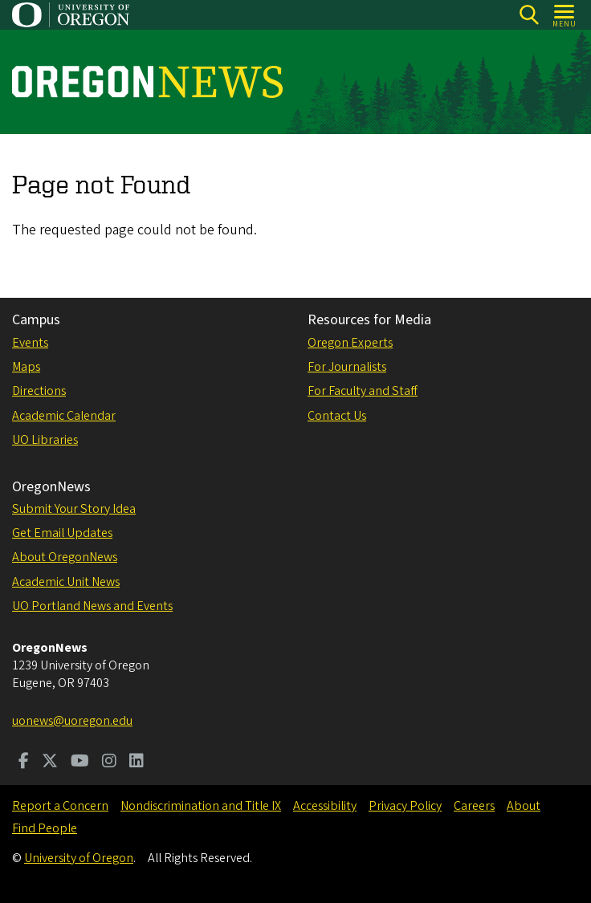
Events (30, 343)
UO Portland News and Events (92, 606)
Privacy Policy (405, 806)
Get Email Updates (62, 533)
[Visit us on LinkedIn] (136, 762)
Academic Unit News (66, 582)
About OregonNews (64, 557)
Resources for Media (369, 320)
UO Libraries (45, 440)
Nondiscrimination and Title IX (200, 806)
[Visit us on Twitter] (49, 762)
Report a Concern (60, 806)
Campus (36, 320)
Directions (39, 391)
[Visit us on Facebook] (23, 762)
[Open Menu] (565, 15)
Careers (474, 806)
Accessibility (325, 806)
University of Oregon (78, 858)
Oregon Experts (350, 343)
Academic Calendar (64, 416)
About (523, 806)
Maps (26, 367)
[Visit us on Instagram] (109, 762)
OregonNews (51, 487)
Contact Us (337, 416)
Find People (44, 828)
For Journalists (347, 367)
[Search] (529, 15)
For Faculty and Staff (363, 391)
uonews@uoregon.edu (72, 721)
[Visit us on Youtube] (80, 762)
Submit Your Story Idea (74, 509)
